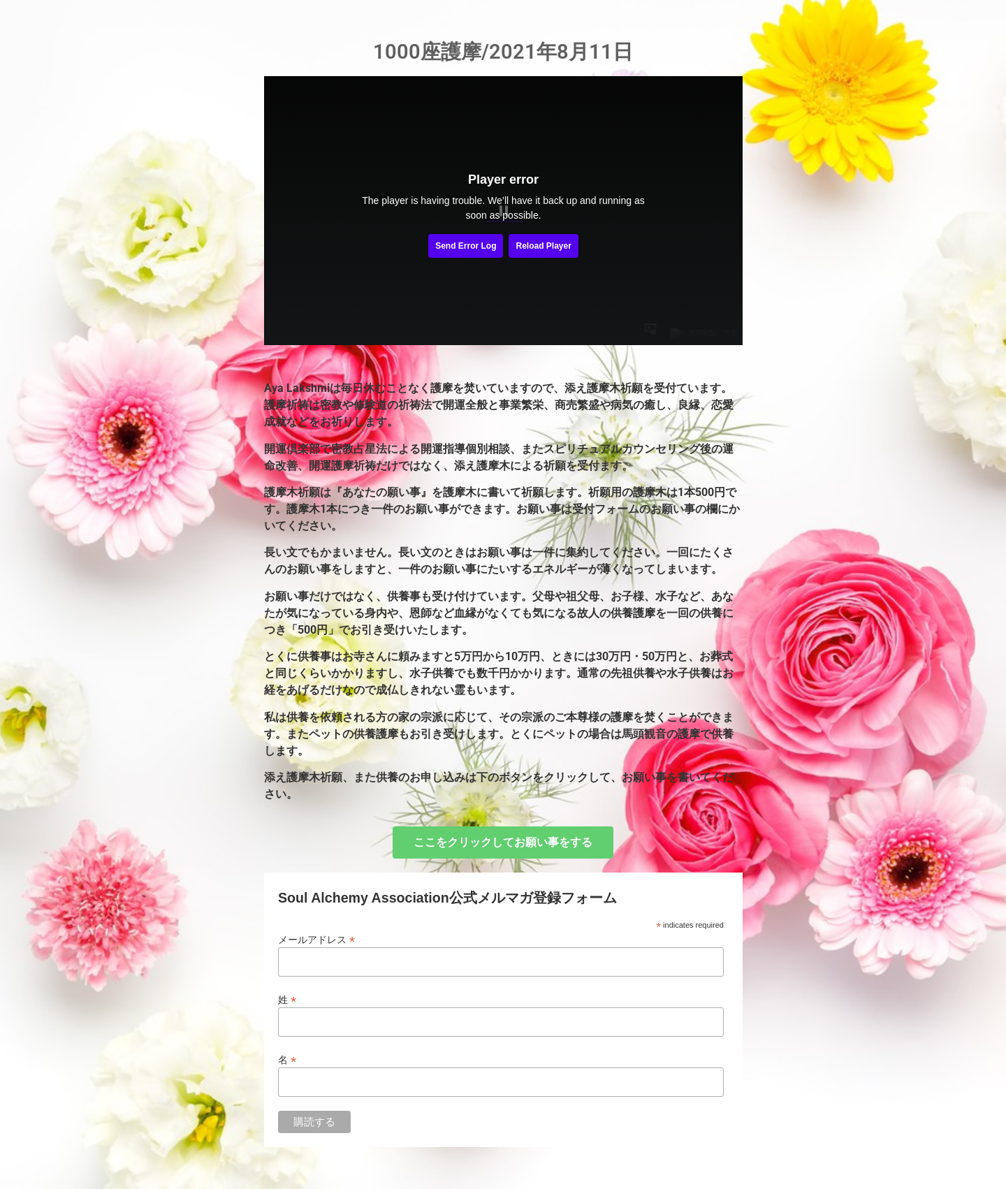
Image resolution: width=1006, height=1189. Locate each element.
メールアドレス (316, 939)
